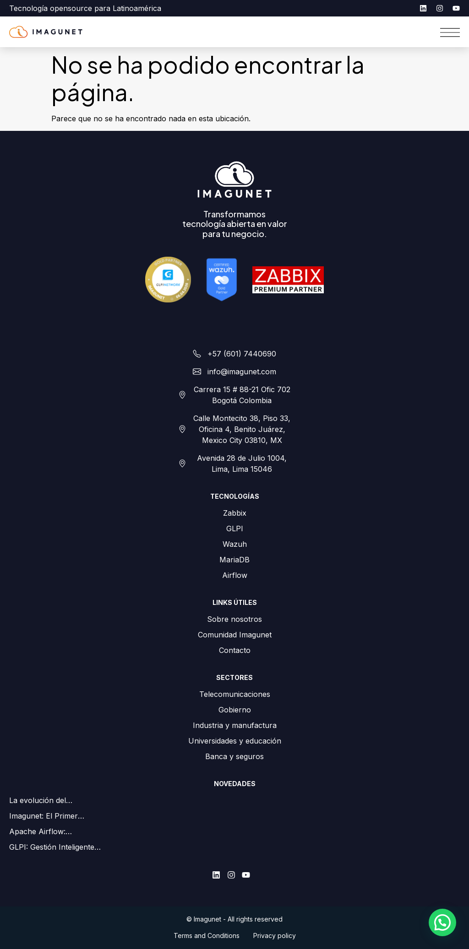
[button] (442, 922)
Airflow (234, 575)
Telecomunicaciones (234, 694)
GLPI (234, 528)
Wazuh (235, 544)
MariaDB (234, 559)
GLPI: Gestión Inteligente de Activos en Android (51, 847)
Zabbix (234, 513)
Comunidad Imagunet (235, 634)
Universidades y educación (234, 740)
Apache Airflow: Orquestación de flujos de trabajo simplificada (53, 832)
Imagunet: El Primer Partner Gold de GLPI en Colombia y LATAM (52, 816)
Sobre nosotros (234, 619)
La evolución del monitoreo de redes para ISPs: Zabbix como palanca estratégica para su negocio (52, 801)
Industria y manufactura (235, 725)
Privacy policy (274, 935)
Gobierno (234, 709)
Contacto (235, 650)
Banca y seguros (234, 756)
